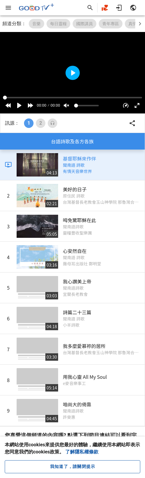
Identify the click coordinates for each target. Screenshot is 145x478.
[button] (126, 105)
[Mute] (66, 105)
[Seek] (72, 97)
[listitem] (72, 165)
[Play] (19, 105)
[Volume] (86, 105)
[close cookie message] (72, 466)
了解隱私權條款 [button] (81, 452)
